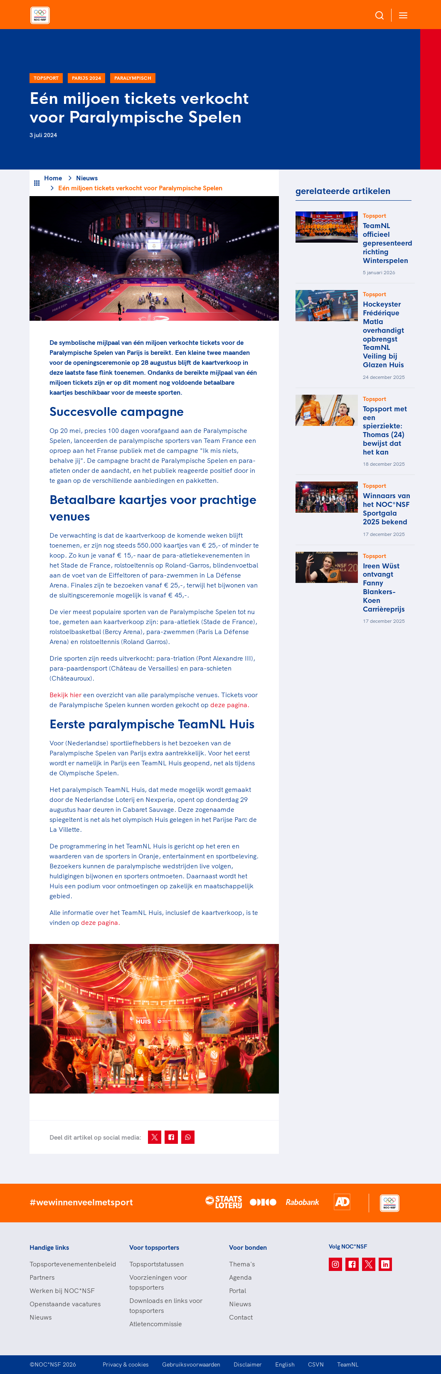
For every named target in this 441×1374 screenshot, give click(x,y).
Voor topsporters (154, 1247)
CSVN (316, 1364)
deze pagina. (229, 705)
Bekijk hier (65, 695)
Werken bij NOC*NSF (62, 1290)
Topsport (46, 78)
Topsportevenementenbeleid (71, 1264)
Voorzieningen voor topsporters (158, 1282)
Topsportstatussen (156, 1264)
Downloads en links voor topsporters (165, 1305)
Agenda (240, 1277)
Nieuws (87, 178)
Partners (42, 1277)
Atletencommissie (155, 1324)
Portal (237, 1290)
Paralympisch (132, 78)
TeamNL (348, 1364)
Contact (241, 1317)
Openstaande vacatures (65, 1304)
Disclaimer (248, 1364)
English (285, 1364)
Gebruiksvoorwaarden (191, 1364)
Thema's (242, 1264)
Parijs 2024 (86, 78)
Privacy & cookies (126, 1364)
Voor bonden (248, 1247)
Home (53, 178)
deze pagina (99, 922)
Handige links (49, 1247)
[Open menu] (401, 15)
